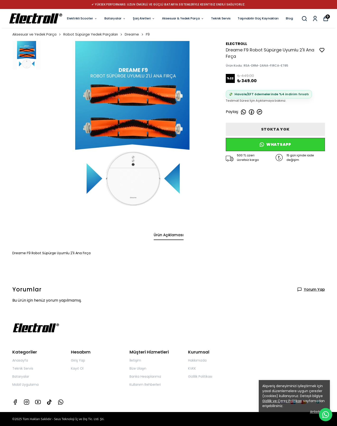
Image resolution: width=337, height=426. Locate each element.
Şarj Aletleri (144, 18)
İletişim (135, 360)
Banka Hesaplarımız (145, 376)
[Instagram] (26, 402)
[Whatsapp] (61, 402)
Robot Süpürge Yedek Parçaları (93, 34)
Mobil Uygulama (25, 384)
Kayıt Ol (77, 368)
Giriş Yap (78, 360)
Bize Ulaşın (137, 368)
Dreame (134, 34)
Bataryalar (115, 18)
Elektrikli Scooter (82, 18)
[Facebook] (15, 402)
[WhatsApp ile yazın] (325, 414)
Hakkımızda (197, 360)
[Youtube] (38, 402)
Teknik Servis (221, 18)
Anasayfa (20, 360)
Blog (289, 18)
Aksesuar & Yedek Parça (183, 18)
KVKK (192, 368)
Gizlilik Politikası (200, 376)
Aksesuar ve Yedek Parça (36, 34)
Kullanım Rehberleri (145, 384)
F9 (148, 34)
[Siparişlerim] (315, 19)
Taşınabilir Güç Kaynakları (258, 18)
